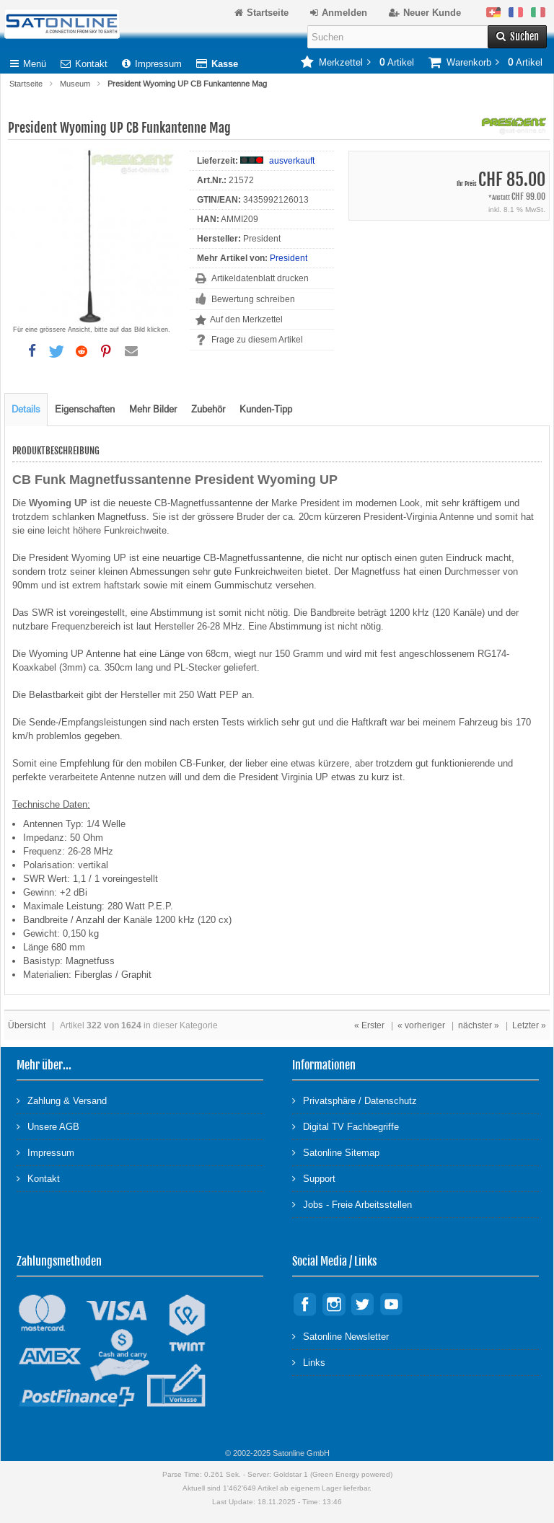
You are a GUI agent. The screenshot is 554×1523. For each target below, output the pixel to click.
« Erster (369, 1025)
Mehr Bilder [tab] (153, 409)
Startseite (26, 83)
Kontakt (84, 63)
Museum (75, 83)
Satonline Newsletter (340, 1336)
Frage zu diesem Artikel (257, 340)
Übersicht (26, 1025)
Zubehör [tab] (208, 409)
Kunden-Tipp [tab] (265, 409)
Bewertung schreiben (253, 299)
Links (308, 1362)
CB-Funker (202, 763)
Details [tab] (26, 409)
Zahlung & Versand (62, 1100)
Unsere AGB (48, 1126)
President (288, 258)
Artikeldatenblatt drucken (260, 278)
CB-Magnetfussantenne (203, 503)
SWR (42, 612)
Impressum (152, 63)
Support (313, 1178)
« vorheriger (421, 1025)
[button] (32, 351)
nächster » (478, 1025)
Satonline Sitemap (335, 1152)
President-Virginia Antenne (419, 516)
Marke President (305, 503)
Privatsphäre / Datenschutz (354, 1100)
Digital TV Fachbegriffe (345, 1126)
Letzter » (529, 1025)
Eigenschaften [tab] (85, 409)
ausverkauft (292, 161)
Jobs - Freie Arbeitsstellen (352, 1204)
